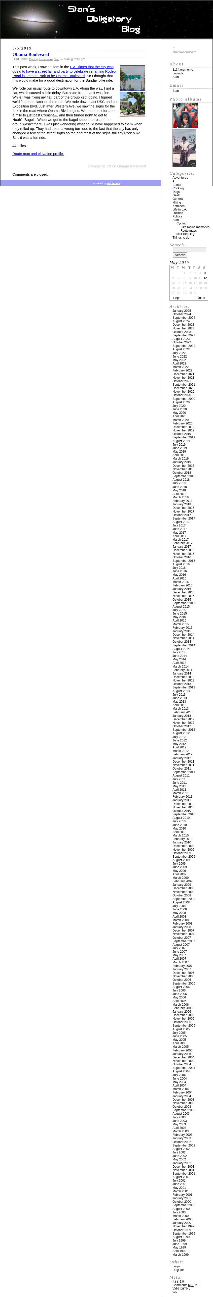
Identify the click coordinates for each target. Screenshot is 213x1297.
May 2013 (179, 701)
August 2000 (181, 1209)
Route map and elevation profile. (38, 154)
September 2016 (184, 561)
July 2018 (179, 483)
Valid (181, 1288)
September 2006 (184, 983)
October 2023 (182, 332)
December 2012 (183, 719)
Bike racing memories (195, 227)
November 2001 (183, 1170)
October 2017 (182, 515)
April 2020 (179, 416)
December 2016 (183, 550)
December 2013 (183, 677)
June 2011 (180, 782)
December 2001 (183, 1166)
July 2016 (179, 568)
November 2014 (183, 638)
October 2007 (182, 937)
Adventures (180, 177)
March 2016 (181, 582)
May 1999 (179, 1247)
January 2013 (182, 716)
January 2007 (182, 969)
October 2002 (182, 1142)
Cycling (33, 59)
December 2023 (183, 324)
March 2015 (181, 624)
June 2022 (180, 356)
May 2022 (179, 360)
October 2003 (182, 1106)
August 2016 (181, 564)
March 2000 (181, 1216)
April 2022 (179, 363)
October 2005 (182, 1022)
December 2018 (183, 465)
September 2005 (184, 1025)
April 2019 (179, 455)
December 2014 (183, 634)
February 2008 (182, 923)
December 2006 (183, 973)
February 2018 (182, 501)
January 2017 (182, 546)
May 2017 (179, 532)
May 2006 (179, 997)
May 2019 (179, 451)
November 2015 (183, 596)
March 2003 (181, 1131)
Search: (178, 244)
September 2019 (184, 437)
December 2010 (183, 804)
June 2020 (180, 409)
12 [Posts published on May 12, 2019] (205, 278)
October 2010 (182, 811)
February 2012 (182, 754)
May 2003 (179, 1124)
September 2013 (184, 687)
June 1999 (180, 1244)
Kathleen (179, 206)
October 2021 (182, 381)
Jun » (201, 298)
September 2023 (184, 335)
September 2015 (184, 603)
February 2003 (182, 1135)
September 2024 (184, 317)
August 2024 (181, 321)
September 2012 (184, 729)
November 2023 (183, 328)
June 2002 (180, 1156)
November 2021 (183, 377)
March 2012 (181, 751)
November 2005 (183, 1018)
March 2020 (181, 420)
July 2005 (179, 1033)
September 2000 (184, 1205)
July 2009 (179, 863)
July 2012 (179, 737)
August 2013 (181, 691)
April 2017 (179, 536)
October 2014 (182, 641)
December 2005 (183, 1015)
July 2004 (179, 1075)
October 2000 (182, 1201)
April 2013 (179, 705)
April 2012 (179, 747)
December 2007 (183, 930)
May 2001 (179, 1188)
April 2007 (179, 958)
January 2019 (182, 462)
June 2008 (180, 909)
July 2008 (179, 906)
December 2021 (183, 374)
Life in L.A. (180, 209)
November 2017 (183, 511)
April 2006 (179, 1001)
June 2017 (180, 529)
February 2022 (182, 370)
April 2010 (179, 832)
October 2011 (182, 768)
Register (178, 1270)
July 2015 (179, 610)
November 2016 (183, 554)
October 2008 (182, 895)
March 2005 (181, 1046)
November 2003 (183, 1103)
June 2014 (180, 656)
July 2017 (179, 525)
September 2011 (184, 772)
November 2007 (183, 934)
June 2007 (180, 951)
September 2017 (184, 518)
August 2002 (181, 1149)
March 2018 (181, 497)
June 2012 (180, 740)
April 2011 (179, 789)
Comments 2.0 (186, 1285)
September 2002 (184, 1145)
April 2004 (179, 1085)
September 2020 (184, 399)
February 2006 (182, 1008)
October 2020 (182, 395)
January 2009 (182, 884)
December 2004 (183, 1057)
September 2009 (184, 856)
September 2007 (184, 941)
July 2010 (179, 821)
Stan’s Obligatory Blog (107, 19)
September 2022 (184, 346)
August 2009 (181, 860)
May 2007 (179, 955)
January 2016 (182, 589)
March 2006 (181, 1004)
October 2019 (182, 434)
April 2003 (179, 1128)
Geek (176, 195)
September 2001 (184, 1173)
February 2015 (182, 627)
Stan (56, 59)
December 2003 (183, 1099)
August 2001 (181, 1177)
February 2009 (182, 881)
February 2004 (182, 1092)
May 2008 (179, 913)
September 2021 (184, 384)
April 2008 (179, 916)
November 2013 (183, 680)
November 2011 (183, 765)
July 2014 (179, 652)
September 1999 (184, 1233)
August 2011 (181, 775)
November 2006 (183, 976)
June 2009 (180, 867)
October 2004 (182, 1064)
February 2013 (182, 712)
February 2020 (182, 423)
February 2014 (182, 670)
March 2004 (181, 1089)
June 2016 (180, 571)
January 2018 (182, 504)
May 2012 (179, 744)
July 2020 (179, 406)
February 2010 (182, 839)
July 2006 (179, 990)
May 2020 (179, 413)
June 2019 (180, 448)
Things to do (181, 237)
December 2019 (183, 427)
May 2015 (179, 617)
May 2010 (179, 828)
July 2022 (179, 353)
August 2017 (181, 522)
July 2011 (179, 779)
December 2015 (183, 592)
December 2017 (183, 508)
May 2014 (179, 659)
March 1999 (181, 1254)
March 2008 (181, 920)
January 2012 (182, 758)
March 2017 (181, 539)
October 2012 (182, 726)
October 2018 (182, 472)
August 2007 (181, 944)
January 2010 (182, 842)
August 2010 (181, 818)
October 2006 (182, 980)
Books (177, 185)
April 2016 (179, 578)
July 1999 (179, 1240)
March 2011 (181, 793)
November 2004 (183, 1061)
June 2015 (180, 613)
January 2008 (182, 927)
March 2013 (181, 708)
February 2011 (182, 796)
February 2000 (182, 1219)
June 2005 (180, 1036)
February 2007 (182, 966)
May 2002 (179, 1159)
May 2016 (179, 574)
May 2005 (179, 1039)
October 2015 (182, 599)
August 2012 (181, 733)
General (178, 199)
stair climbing (185, 234)
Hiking (177, 202)
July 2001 (179, 1180)
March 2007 (181, 962)
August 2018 (181, 479)
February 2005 (182, 1050)
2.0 (178, 1281)
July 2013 (179, 694)
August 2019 (181, 441)
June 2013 (180, 698)
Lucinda (178, 73)
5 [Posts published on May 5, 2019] (205, 273)
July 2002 (179, 1152)
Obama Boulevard (30, 54)
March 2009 (181, 878)
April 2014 (179, 663)
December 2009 (183, 846)
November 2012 (183, 723)
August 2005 (181, 1029)
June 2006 (180, 994)
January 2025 (182, 310)
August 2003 (181, 1113)
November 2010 (183, 807)
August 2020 (181, 402)
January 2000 (182, 1223)
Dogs (176, 192)
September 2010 (184, 814)
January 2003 (182, 1138)
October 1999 (182, 1230)
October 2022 (182, 342)
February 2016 (182, 585)
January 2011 (182, 800)
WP (175, 1292)
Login (176, 1266)
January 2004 (182, 1096)
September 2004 (184, 1068)
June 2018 (180, 487)
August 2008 (181, 902)
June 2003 (180, 1121)
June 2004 (180, 1078)
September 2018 (184, 476)
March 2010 (181, 835)
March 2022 (181, 367)
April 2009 (179, 874)
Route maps (45, 59)
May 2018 (179, 490)
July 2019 (179, 444)
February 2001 (182, 1194)
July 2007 (179, 948)
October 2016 (182, 557)
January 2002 (182, 1163)
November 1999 (183, 1226)
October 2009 (182, 853)
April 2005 (179, 1043)
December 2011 (183, 761)
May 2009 (179, 871)
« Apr (176, 298)
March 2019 (181, 458)
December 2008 (183, 888)
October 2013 (182, 684)
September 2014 (184, 645)
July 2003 (179, 1117)
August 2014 (181, 649)
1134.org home (183, 69)
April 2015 (179, 620)
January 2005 (182, 1054)
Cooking (178, 188)
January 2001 (182, 1198)
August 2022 (181, 349)
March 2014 (181, 666)
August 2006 (181, 987)
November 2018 (183, 469)
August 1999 (181, 1237)
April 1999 (179, 1251)
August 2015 (181, 606)
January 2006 (182, 1011)
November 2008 (183, 892)
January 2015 (182, 631)
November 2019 (183, 430)
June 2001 (180, 1184)
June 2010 (180, 825)
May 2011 (179, 786)
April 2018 (179, 494)
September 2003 (184, 1110)
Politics (177, 216)
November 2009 (183, 849)
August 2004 (181, 1071)
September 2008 (184, 899)
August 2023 (181, 339)
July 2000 (179, 1212)
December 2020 (183, 388)
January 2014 (182, 673)
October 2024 (182, 314)
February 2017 (182, 543)
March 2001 (181, 1191)
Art (175, 181)
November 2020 (183, 391)
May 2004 (179, 1082)
